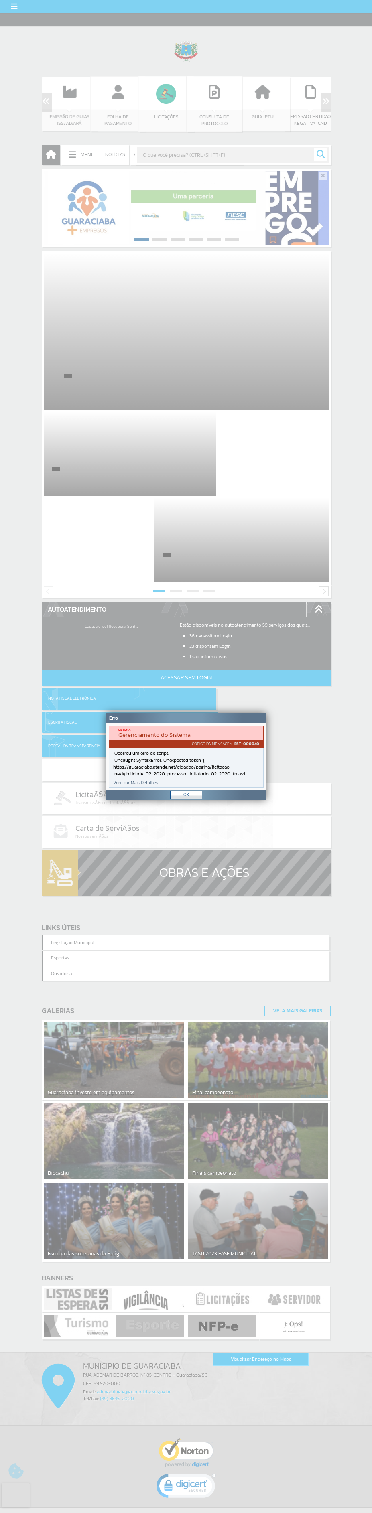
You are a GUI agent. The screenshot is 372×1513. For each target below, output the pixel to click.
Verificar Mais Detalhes (135, 783)
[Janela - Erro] (186, 756)
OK (186, 794)
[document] (186, 756)
